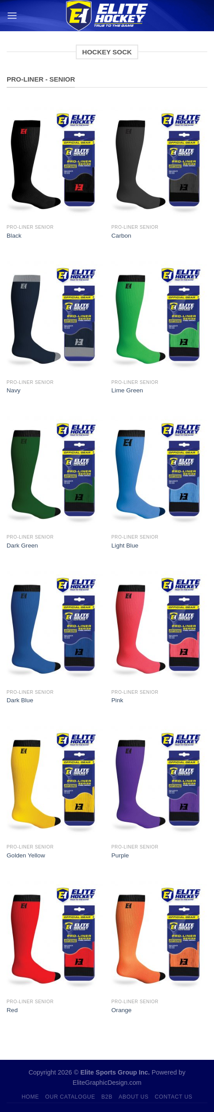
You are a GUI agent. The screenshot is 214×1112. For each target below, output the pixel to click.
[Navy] (55, 316)
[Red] (55, 936)
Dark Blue (20, 700)
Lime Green (127, 390)
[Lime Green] (159, 316)
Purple (120, 855)
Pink (117, 700)
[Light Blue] (159, 471)
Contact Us (174, 1097)
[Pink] (159, 626)
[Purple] (159, 781)
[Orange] (159, 936)
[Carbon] (159, 161)
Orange (121, 1010)
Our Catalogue (70, 1097)
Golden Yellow (26, 855)
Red (12, 1010)
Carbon (121, 235)
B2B (106, 1097)
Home (30, 1097)
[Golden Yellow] (55, 781)
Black (14, 235)
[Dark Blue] (55, 626)
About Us (133, 1097)
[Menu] (12, 15)
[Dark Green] (55, 471)
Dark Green (22, 545)
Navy (14, 390)
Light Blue (124, 545)
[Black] (55, 161)
